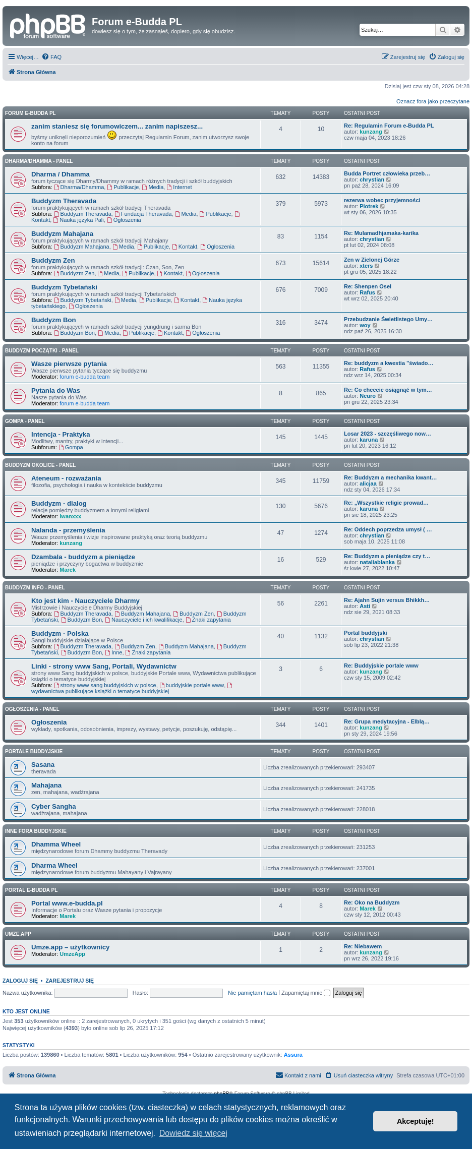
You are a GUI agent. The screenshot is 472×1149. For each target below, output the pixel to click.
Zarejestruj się (69, 981)
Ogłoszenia (124, 220)
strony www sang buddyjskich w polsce (105, 685)
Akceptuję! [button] (415, 1121)
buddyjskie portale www (191, 685)
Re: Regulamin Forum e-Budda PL (389, 126)
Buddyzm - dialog (59, 503)
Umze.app (18, 934)
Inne (113, 652)
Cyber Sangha (53, 806)
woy (365, 325)
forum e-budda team (84, 377)
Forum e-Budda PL (30, 113)
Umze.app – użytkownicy (70, 947)
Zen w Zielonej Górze (371, 260)
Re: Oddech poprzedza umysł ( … (388, 529)
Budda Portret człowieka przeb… (387, 173)
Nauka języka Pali (78, 220)
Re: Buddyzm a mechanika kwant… (390, 477)
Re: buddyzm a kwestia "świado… (389, 363)
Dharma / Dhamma (60, 174)
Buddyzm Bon (53, 320)
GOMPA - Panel (25, 421)
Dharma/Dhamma (79, 187)
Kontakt (184, 247)
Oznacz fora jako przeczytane (432, 101)
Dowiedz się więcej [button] (193, 1133)
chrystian (372, 179)
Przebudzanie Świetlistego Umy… (388, 319)
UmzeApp (72, 954)
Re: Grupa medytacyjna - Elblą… (387, 721)
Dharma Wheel (54, 865)
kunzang (371, 132)
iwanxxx (70, 516)
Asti (365, 606)
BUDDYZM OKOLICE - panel (40, 465)
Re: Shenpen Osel (367, 286)
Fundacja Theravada (143, 214)
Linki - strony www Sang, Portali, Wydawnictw (103, 666)
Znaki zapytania (208, 620)
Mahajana (46, 785)
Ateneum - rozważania (66, 478)
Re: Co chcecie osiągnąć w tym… (388, 390)
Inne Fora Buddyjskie (36, 831)
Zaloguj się (20, 981)
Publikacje (123, 187)
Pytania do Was (55, 390)
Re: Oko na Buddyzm (372, 902)
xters (366, 266)
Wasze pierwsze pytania (69, 364)
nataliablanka (377, 562)
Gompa (70, 447)
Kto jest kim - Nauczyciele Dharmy (85, 600)
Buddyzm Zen (53, 260)
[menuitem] (51, 57)
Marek (68, 570)
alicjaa (368, 483)
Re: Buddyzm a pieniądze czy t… (387, 556)
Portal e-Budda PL (31, 890)
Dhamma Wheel (56, 844)
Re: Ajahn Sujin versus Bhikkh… (387, 600)
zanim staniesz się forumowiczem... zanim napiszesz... (117, 126)
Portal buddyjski (365, 633)
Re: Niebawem (363, 946)
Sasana (42, 764)
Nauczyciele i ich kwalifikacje (143, 620)
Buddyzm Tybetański (64, 287)
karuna (369, 440)
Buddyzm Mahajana (62, 233)
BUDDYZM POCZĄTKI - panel (42, 350)
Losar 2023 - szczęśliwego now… (387, 434)
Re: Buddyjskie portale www (381, 665)
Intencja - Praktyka (60, 434)
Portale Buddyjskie (34, 751)
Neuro (368, 396)
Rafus (367, 292)
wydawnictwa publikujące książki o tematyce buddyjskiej (132, 688)
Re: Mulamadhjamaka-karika (381, 233)
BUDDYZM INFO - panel (35, 587)
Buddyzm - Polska (60, 633)
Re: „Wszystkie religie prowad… (386, 503)
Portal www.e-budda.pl (67, 903)
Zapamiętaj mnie (305, 993)
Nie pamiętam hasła (252, 993)
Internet (179, 187)
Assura (293, 1055)
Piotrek (369, 206)
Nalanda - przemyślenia (68, 530)
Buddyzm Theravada (63, 201)
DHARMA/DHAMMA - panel (39, 161)
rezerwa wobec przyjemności (382, 200)
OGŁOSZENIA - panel (32, 709)
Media (153, 187)
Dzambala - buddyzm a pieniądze (83, 557)
